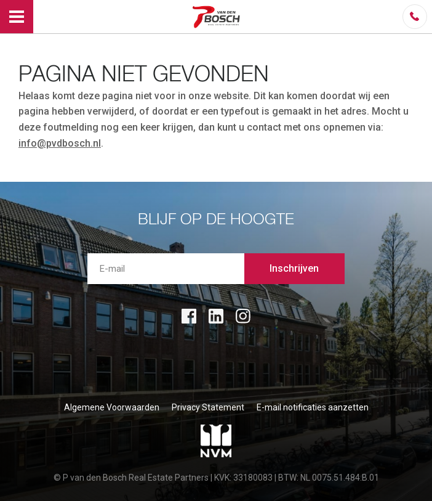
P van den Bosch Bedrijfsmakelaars (218, 16)
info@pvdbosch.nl (59, 143)
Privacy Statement (208, 407)
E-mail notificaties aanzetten (313, 407)
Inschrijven (294, 268)
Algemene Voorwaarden (111, 407)
